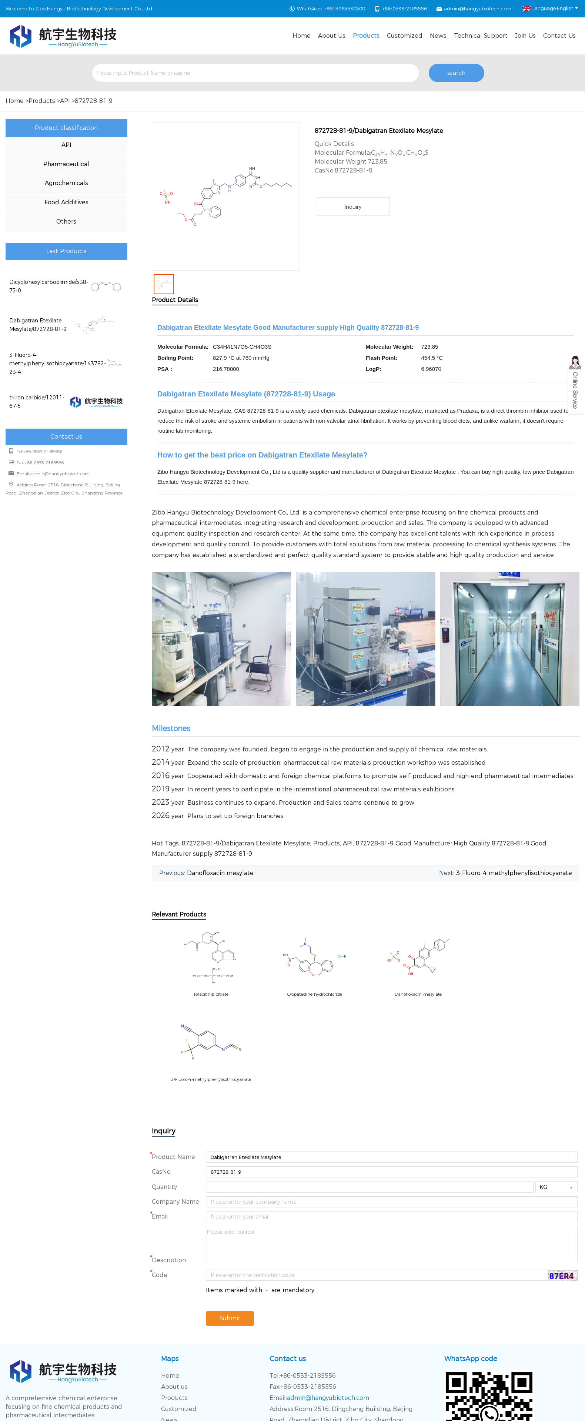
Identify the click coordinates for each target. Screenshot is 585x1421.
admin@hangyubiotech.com (477, 8)
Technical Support (481, 35)
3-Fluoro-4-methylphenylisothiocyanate (514, 873)
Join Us (525, 35)
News (438, 35)
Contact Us (559, 35)
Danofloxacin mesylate (220, 873)
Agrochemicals (66, 183)
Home (301, 35)
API (65, 100)
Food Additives (66, 202)
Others (66, 221)
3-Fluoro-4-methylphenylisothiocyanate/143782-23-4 (57, 363)
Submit (230, 1233)
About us (331, 35)
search (456, 72)
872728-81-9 (94, 100)
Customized (404, 35)
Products (366, 35)
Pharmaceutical (66, 164)
